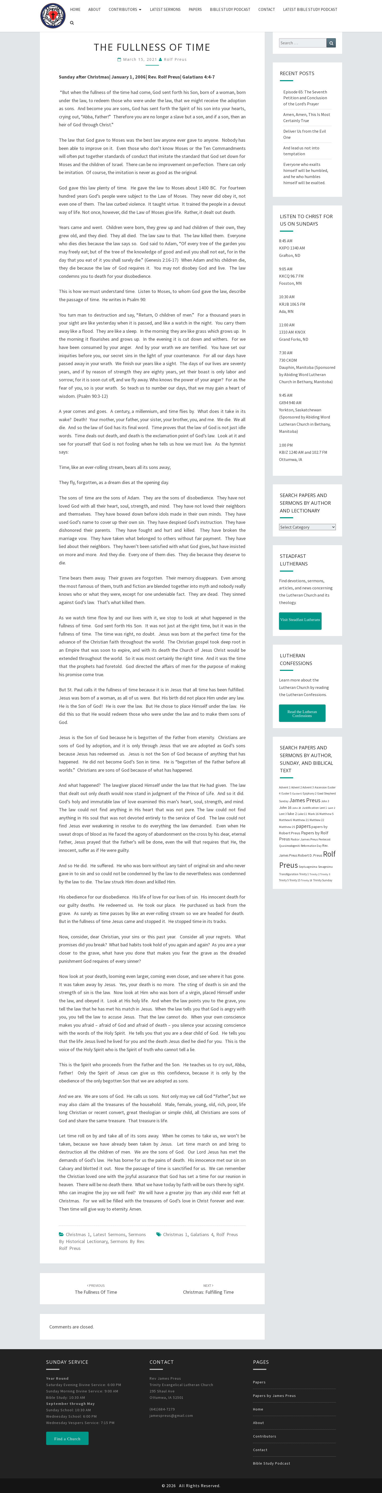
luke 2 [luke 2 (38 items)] (292, 813)
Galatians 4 (201, 1234)
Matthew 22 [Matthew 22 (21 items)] (317, 820)
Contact (266, 9)
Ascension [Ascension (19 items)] (321, 787)
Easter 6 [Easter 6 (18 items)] (297, 793)
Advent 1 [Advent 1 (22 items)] (284, 787)
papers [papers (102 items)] (303, 826)
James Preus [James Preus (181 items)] (304, 800)
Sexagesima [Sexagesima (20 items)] (325, 867)
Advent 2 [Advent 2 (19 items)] (296, 787)
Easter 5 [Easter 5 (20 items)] (286, 793)
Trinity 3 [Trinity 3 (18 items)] (325, 874)
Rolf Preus (175, 59)
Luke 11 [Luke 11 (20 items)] (302, 814)
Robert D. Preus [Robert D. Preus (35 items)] (310, 855)
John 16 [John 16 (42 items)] (285, 807)
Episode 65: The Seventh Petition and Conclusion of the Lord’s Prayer (305, 98)
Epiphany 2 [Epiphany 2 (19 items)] (309, 793)
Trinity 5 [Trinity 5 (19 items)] (284, 880)
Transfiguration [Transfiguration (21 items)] (288, 874)
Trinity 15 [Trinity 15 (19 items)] (294, 880)
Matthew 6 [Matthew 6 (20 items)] (285, 820)
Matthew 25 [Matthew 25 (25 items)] (287, 827)
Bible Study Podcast (230, 9)
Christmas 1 (78, 1234)
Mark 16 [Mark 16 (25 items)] (313, 814)
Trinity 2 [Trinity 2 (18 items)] (314, 874)
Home (75, 9)
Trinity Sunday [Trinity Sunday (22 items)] (322, 880)
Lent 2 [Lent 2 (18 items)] (331, 808)
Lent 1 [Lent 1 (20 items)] (323, 808)
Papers (195, 9)
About (94, 9)
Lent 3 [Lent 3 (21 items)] (283, 814)
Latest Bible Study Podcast (310, 9)
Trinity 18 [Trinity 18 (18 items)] (306, 880)
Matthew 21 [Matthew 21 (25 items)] (301, 820)
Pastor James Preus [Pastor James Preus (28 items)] (304, 839)
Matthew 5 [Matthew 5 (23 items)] (326, 814)
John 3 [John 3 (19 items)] (325, 801)
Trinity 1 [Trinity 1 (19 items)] (304, 874)
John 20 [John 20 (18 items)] (296, 808)
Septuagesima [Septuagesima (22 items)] (308, 867)
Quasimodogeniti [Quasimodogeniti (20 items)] (289, 846)
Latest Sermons (165, 9)
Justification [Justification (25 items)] (310, 808)
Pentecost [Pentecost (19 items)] (325, 839)
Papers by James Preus (274, 1395)
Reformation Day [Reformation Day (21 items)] (311, 846)
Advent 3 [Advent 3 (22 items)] (308, 787)
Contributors (123, 9)
